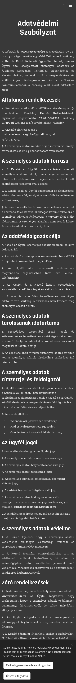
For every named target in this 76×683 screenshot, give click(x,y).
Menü (70, 6)
